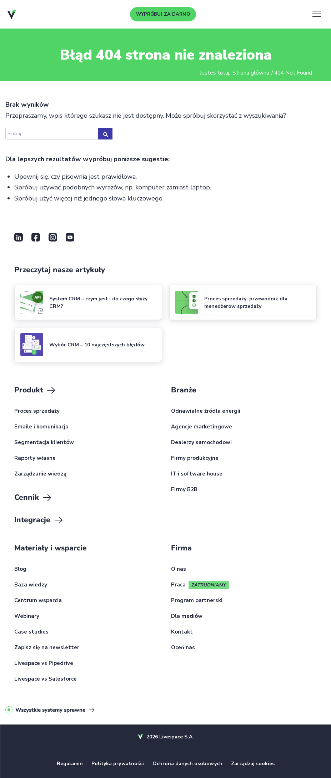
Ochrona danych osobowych (187, 763)
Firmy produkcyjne (195, 458)
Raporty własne (35, 458)
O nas (178, 569)
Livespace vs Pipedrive (43, 663)
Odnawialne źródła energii (205, 411)
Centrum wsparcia (38, 601)
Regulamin (70, 763)
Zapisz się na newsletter (46, 648)
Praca (178, 585)
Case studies (31, 632)
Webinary (26, 616)
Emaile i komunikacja (41, 427)
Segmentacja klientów (44, 442)
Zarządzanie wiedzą (40, 474)
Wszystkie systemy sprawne (50, 709)
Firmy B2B (184, 490)
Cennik (33, 497)
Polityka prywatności (117, 763)
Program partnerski (196, 601)
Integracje (39, 520)
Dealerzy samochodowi (201, 442)
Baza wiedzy (30, 585)
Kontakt (182, 632)
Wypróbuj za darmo (163, 14)
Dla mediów (186, 616)
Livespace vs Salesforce (45, 679)
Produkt (35, 390)
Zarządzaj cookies (253, 763)
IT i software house (196, 474)
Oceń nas (183, 648)
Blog (20, 569)
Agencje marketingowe (201, 427)
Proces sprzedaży (37, 411)
